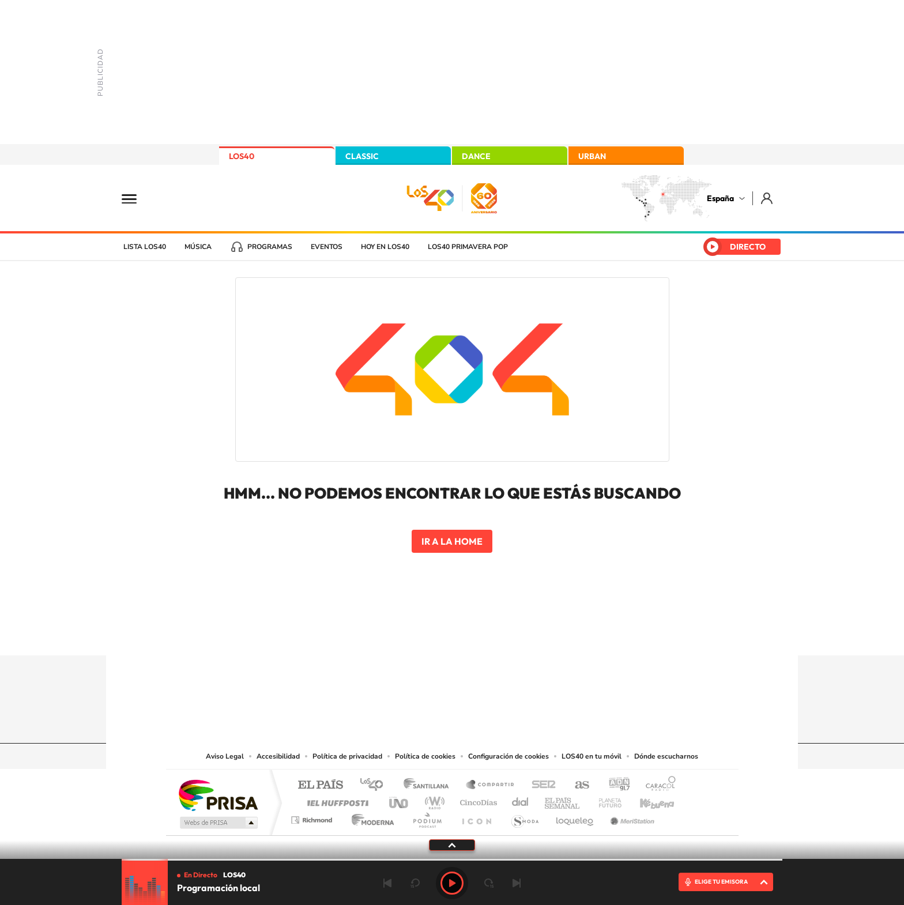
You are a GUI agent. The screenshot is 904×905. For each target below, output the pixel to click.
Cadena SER (540, 785)
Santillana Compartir (490, 785)
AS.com (577, 785)
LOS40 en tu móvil (592, 756)
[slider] (452, 860)
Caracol (657, 785)
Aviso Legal (225, 756)
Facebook (475, 633)
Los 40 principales (375, 785)
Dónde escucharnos (666, 756)
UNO (400, 800)
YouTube (429, 633)
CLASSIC (362, 156)
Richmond (313, 817)
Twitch (498, 633)
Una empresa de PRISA (217, 794)
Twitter (452, 633)
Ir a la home (452, 541)
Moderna (370, 817)
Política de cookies (425, 756)
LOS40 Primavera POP (468, 246)
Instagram (383, 633)
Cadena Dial (520, 800)
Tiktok (406, 633)
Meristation (631, 817)
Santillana (429, 785)
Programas (269, 246)
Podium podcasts (427, 817)
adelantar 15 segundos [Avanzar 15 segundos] (489, 883)
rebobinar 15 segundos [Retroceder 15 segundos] (415, 883)
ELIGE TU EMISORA (721, 881)
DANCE (476, 156)
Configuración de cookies (508, 756)
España (720, 198)
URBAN (592, 156)
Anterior (387, 883)
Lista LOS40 (144, 246)
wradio (432, 800)
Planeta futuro (605, 800)
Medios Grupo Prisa (217, 822)
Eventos (326, 246)
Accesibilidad (278, 756)
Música (198, 246)
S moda (524, 817)
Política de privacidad (347, 756)
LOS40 (241, 156)
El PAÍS (320, 785)
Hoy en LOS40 (385, 246)
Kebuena (647, 800)
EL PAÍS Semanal (562, 800)
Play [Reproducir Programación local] (452, 883)
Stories (521, 633)
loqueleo (575, 817)
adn (615, 785)
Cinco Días (477, 800)
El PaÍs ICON (476, 817)
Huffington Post (335, 800)
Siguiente (516, 883)
